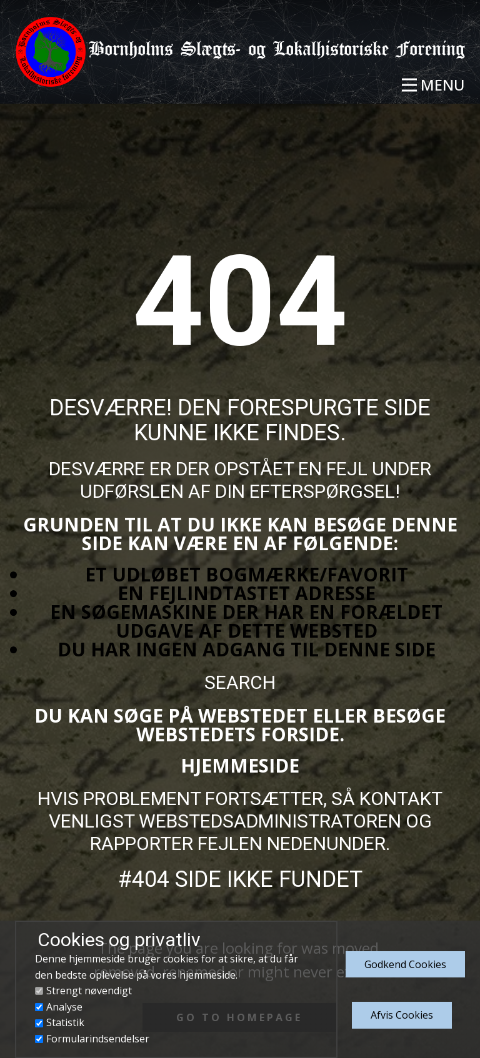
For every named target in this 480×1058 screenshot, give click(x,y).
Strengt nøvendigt (89, 990)
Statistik (65, 1022)
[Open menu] (433, 85)
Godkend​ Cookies (405, 964)
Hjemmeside (240, 765)
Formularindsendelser (97, 1039)
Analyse (64, 1007)
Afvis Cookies (402, 1015)
